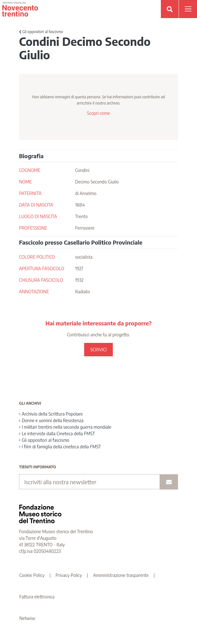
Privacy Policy (68, 575)
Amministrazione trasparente (121, 575)
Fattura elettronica (37, 596)
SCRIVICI (98, 349)
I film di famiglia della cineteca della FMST (60, 446)
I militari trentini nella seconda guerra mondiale (65, 427)
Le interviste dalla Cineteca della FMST (57, 433)
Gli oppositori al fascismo (41, 31)
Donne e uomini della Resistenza (51, 420)
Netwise (27, 618)
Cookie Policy (32, 575)
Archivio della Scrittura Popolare (51, 414)
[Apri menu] (188, 9)
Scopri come (98, 113)
